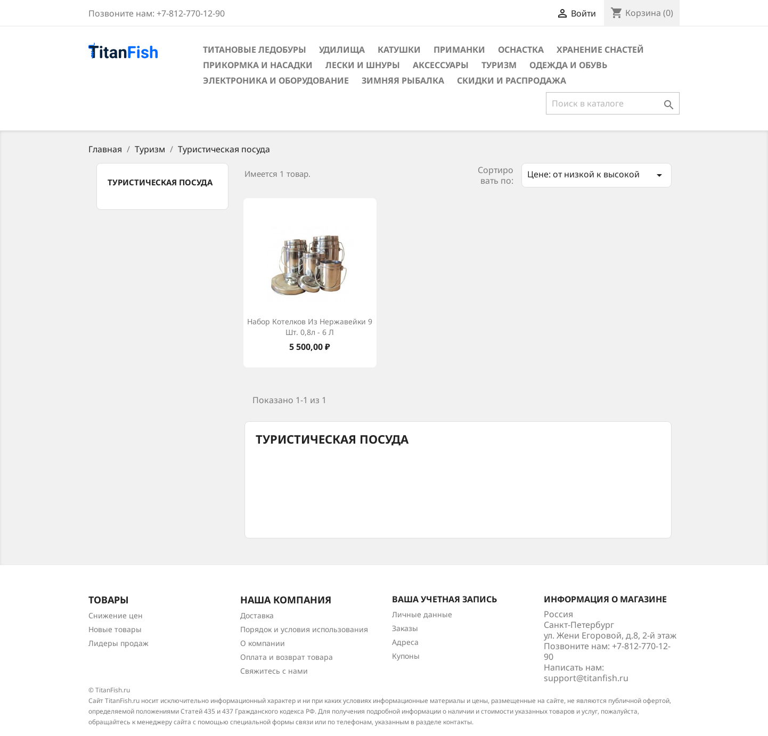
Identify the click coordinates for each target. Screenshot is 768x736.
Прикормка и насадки (258, 65)
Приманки (459, 49)
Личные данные (422, 614)
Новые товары (115, 629)
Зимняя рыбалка (403, 80)
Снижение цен (115, 615)
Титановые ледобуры (254, 49)
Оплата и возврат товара (286, 657)
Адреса (405, 642)
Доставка (257, 615)
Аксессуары (441, 65)
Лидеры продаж (118, 643)
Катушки (399, 49)
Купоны (406, 656)
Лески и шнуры (362, 65)
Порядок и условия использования (304, 629)
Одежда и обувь (568, 65)
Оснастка (521, 49)
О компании (262, 643)
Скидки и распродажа (511, 80)
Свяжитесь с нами (274, 671)
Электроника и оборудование (276, 80)
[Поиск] (613, 103)
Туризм (499, 65)
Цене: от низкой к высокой (596, 175)
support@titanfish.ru (586, 678)
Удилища (342, 49)
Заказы (405, 628)
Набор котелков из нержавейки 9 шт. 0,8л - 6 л (309, 326)
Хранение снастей (600, 49)
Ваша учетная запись (444, 599)
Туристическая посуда (160, 182)
